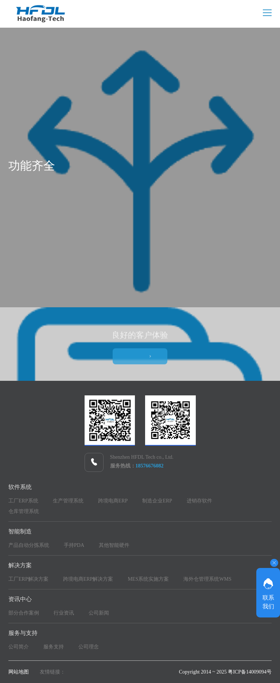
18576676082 (150, 466)
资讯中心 (20, 599)
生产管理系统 (68, 501)
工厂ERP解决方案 (28, 579)
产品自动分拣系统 (28, 545)
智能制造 (20, 531)
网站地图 (18, 672)
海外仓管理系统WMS (207, 579)
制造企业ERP (157, 501)
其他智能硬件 (114, 545)
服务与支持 (23, 633)
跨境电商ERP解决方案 (88, 579)
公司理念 (88, 647)
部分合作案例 (23, 613)
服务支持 (53, 647)
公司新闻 (99, 613)
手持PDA (74, 545)
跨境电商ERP (113, 501)
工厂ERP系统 (23, 501)
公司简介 (18, 647)
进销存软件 (199, 501)
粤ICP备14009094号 (250, 672)
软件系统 (20, 487)
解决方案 (20, 565)
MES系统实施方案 (148, 579)
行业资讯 (64, 613)
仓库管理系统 (23, 511)
